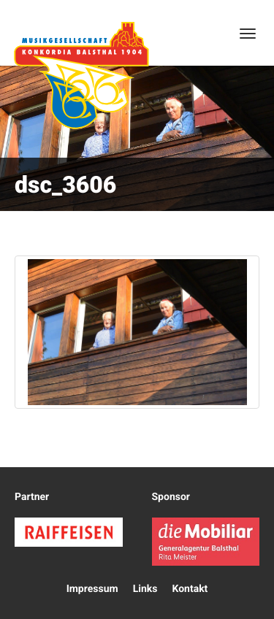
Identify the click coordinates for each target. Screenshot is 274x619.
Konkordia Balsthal (81, 75)
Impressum (92, 589)
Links (145, 589)
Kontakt (190, 589)
